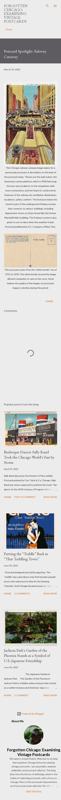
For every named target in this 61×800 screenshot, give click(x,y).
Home (9, 29)
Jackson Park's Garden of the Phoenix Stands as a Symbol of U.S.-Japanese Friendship (27, 655)
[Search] (47, 6)
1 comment (21, 695)
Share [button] (49, 301)
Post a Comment (25, 497)
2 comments (22, 593)
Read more (50, 497)
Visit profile (33, 791)
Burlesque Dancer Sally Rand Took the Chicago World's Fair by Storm (29, 457)
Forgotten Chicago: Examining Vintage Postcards (16, 13)
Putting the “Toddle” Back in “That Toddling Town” (26, 556)
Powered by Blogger (30, 713)
